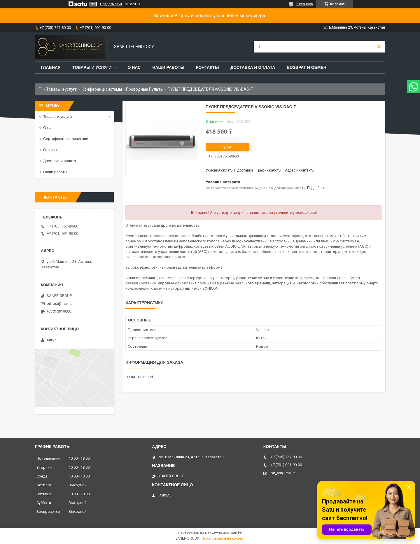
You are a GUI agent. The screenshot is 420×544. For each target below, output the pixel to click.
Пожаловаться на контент (223, 538)
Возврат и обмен (306, 67)
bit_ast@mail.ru (60, 303)
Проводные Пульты (144, 89)
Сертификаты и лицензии (65, 139)
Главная (51, 67)
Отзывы (50, 150)
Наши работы (168, 67)
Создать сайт (111, 4)
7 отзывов (304, 4)
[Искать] (379, 47)
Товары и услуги (92, 67)
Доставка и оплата (252, 67)
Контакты (207, 67)
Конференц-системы (102, 89)
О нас (134, 67)
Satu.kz (236, 533)
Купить (227, 147)
